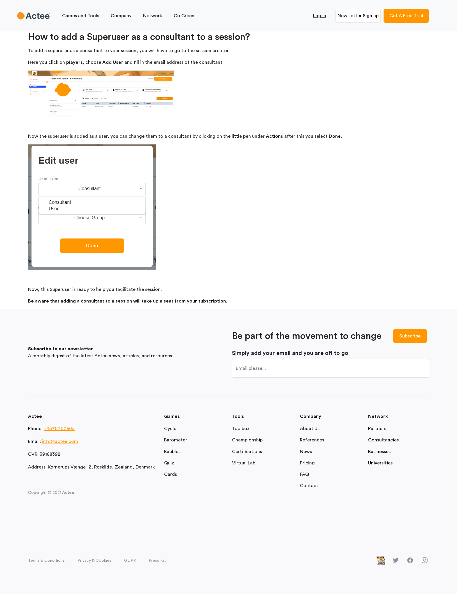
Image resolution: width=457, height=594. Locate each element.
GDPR (130, 561)
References (312, 440)
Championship (247, 440)
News (306, 451)
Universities (380, 463)
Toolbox (240, 429)
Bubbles (172, 451)
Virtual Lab (243, 463)
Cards (170, 474)
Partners (377, 429)
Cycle (170, 429)
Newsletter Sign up (358, 15)
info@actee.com (60, 441)
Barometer (175, 440)
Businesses (379, 451)
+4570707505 (59, 429)
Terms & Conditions (46, 561)
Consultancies (383, 440)
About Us (309, 429)
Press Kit (157, 561)
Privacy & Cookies (94, 561)
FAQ (304, 474)
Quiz (169, 463)
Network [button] (152, 15)
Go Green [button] (184, 15)
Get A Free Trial (406, 15)
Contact (309, 486)
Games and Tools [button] (80, 15)
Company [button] (121, 15)
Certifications (247, 451)
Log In (319, 15)
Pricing (307, 463)
